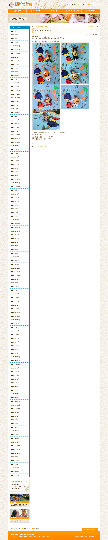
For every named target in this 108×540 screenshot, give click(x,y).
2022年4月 (16, 209)
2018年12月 (16, 357)
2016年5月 (16, 471)
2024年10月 (16, 97)
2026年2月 (16, 38)
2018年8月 (16, 371)
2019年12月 (16, 312)
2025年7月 (16, 64)
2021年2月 (16, 260)
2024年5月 (16, 116)
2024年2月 (16, 127)
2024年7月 (16, 109)
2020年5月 (16, 294)
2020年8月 (16, 283)
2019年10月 (16, 320)
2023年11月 (16, 138)
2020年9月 (16, 279)
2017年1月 (16, 442)
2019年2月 (16, 349)
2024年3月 (16, 123)
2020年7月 (16, 286)
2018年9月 (16, 368)
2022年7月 (16, 197)
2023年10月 (16, 142)
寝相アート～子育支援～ (44, 30)
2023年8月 (16, 149)
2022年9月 (16, 190)
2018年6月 (16, 379)
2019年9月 (16, 323)
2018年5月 (16, 383)
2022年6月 (16, 201)
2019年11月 (16, 316)
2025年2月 (16, 83)
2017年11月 (16, 405)
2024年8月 (16, 105)
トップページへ (93, 4)
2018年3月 (16, 390)
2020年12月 (16, 268)
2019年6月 (16, 334)
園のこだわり (36, 11)
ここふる (54, 11)
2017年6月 (16, 423)
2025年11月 (16, 49)
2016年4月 (16, 475)
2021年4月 (16, 253)
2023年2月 (16, 172)
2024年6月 (16, 112)
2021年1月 (16, 264)
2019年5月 (16, 338)
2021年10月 (16, 231)
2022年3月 (16, 212)
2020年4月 (16, 297)
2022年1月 (16, 220)
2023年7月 (16, 153)
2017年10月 (16, 408)
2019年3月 (16, 346)
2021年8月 (16, 238)
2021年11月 (16, 227)
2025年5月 (16, 72)
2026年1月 (16, 42)
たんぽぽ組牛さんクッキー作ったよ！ (44, 26)
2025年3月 (16, 79)
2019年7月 (16, 331)
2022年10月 (16, 186)
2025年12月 (16, 46)
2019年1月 (16, 353)
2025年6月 (16, 68)
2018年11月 (16, 360)
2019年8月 (16, 327)
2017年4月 (16, 431)
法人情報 (35, 529)
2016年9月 (16, 457)
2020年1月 (16, 308)
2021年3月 (16, 257)
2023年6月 (16, 157)
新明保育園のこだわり (42, 146)
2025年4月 (16, 75)
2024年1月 (16, 131)
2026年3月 (16, 35)
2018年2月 (16, 394)
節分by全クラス (92, 26)
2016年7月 (16, 464)
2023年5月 (16, 160)
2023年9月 (16, 146)
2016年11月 (16, 449)
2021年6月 (16, 246)
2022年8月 (16, 194)
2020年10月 (16, 275)
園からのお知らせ (72, 11)
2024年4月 (16, 120)
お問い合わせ (71, 4)
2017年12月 (16, 401)
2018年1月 (16, 397)
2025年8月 (16, 60)
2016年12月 (16, 445)
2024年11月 (16, 94)
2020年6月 (16, 290)
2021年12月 (16, 223)
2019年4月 (16, 342)
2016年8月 (16, 460)
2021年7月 (16, 242)
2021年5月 (16, 249)
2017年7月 (16, 420)
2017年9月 (16, 412)
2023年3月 (16, 168)
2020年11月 (16, 271)
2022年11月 (16, 183)
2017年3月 (16, 434)
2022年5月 (16, 205)
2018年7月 (16, 375)
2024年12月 (16, 90)
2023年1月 (16, 175)
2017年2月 (16, 438)
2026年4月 (16, 31)
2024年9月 (16, 101)
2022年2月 (16, 216)
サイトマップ (82, 4)
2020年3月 (16, 301)
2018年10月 (16, 364)
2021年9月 (16, 234)
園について (91, 11)
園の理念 (17, 11)
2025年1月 (16, 86)
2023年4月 (16, 164)
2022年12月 (16, 179)
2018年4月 (16, 386)
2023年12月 (16, 135)
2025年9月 (16, 57)
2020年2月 (16, 305)
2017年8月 (16, 416)
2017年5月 (16, 427)
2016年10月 (16, 453)
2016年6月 (16, 468)
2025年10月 (16, 53)
